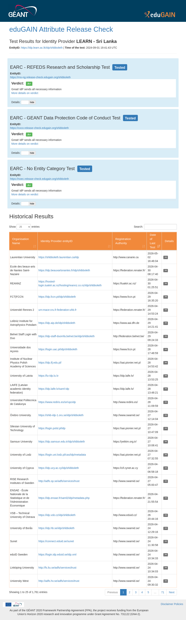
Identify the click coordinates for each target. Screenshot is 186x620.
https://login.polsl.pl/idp (51, 428)
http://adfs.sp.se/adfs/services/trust (59, 481)
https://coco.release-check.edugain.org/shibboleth (39, 127)
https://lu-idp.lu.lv (48, 375)
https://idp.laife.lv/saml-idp (53, 388)
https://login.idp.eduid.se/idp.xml (57, 554)
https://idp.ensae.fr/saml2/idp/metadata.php (64, 497)
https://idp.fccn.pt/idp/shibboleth (57, 296)
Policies (178, 604)
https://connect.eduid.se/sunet (56, 541)
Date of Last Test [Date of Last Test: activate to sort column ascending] (153, 241)
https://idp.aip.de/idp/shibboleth (56, 322)
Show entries (24, 227)
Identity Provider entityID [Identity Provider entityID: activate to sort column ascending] (57, 241)
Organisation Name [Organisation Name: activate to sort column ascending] (20, 241)
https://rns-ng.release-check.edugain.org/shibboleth (40, 77)
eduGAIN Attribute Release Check (61, 29)
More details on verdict (24, 93)
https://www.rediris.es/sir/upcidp (57, 402)
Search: (155, 227)
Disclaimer (167, 604)
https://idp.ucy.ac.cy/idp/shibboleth (58, 467)
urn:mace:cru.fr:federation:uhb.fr (57, 309)
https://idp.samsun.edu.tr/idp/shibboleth (61, 441)
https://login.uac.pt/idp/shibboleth (57, 349)
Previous (112, 592)
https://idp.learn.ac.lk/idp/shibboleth (42, 47)
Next (171, 592)
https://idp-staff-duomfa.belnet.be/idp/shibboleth (66, 336)
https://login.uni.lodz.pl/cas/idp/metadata (62, 454)
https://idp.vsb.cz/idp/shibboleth (57, 515)
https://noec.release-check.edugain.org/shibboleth (39, 178)
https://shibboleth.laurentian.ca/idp (58, 257)
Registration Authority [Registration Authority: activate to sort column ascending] (123, 241)
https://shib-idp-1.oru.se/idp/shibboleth (61, 415)
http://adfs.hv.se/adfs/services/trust (58, 580)
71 (162, 592)
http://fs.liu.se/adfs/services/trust (57, 567)
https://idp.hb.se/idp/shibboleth (56, 528)
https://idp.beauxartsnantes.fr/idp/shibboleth (64, 270)
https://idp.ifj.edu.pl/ (49, 362)
